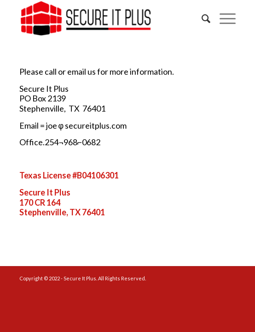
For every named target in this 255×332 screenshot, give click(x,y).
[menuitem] (201, 18)
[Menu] (223, 18)
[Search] (201, 18)
